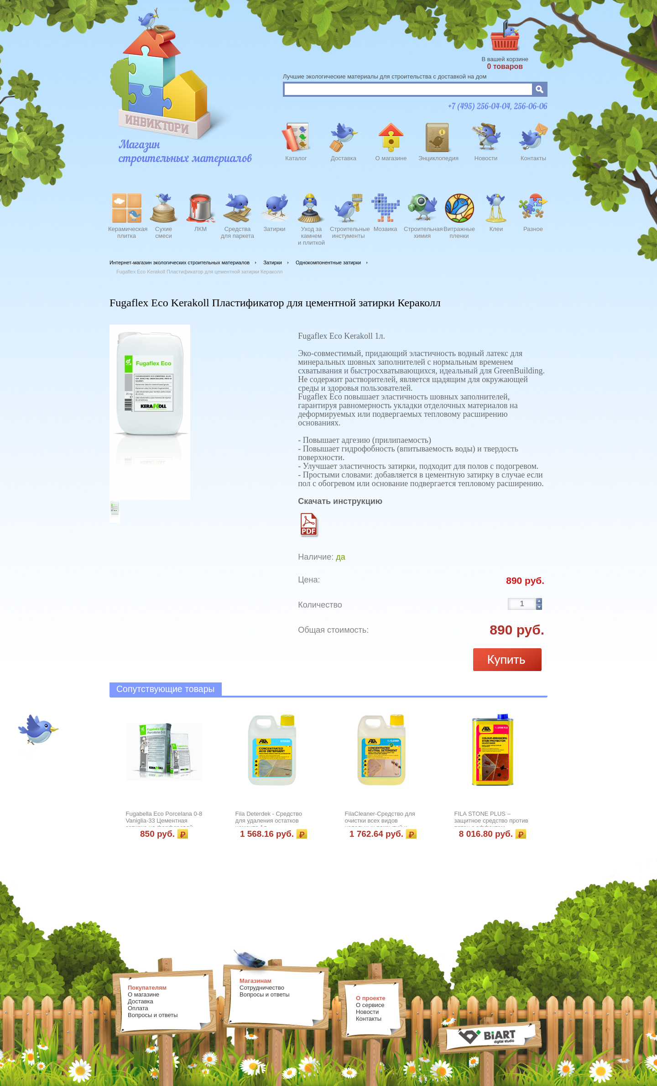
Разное (533, 229)
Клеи (496, 229)
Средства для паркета (237, 232)
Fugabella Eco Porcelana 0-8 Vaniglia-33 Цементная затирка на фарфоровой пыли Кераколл (164, 824)
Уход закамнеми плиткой (311, 235)
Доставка (343, 158)
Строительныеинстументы (348, 232)
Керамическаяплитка (126, 232)
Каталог (296, 158)
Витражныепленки (459, 232)
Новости (485, 158)
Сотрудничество (262, 987)
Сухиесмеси (163, 232)
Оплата (138, 1008)
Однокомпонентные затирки (328, 262)
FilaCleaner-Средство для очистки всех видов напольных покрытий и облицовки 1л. (380, 824)
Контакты (533, 158)
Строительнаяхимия (422, 232)
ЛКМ (200, 229)
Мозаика (385, 229)
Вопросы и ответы (152, 1015)
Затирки (274, 229)
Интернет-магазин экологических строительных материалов (180, 262)
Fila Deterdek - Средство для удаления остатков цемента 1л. (268, 820)
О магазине (391, 158)
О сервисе (370, 1005)
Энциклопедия (438, 158)
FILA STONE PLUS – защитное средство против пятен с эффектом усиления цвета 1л (491, 824)
